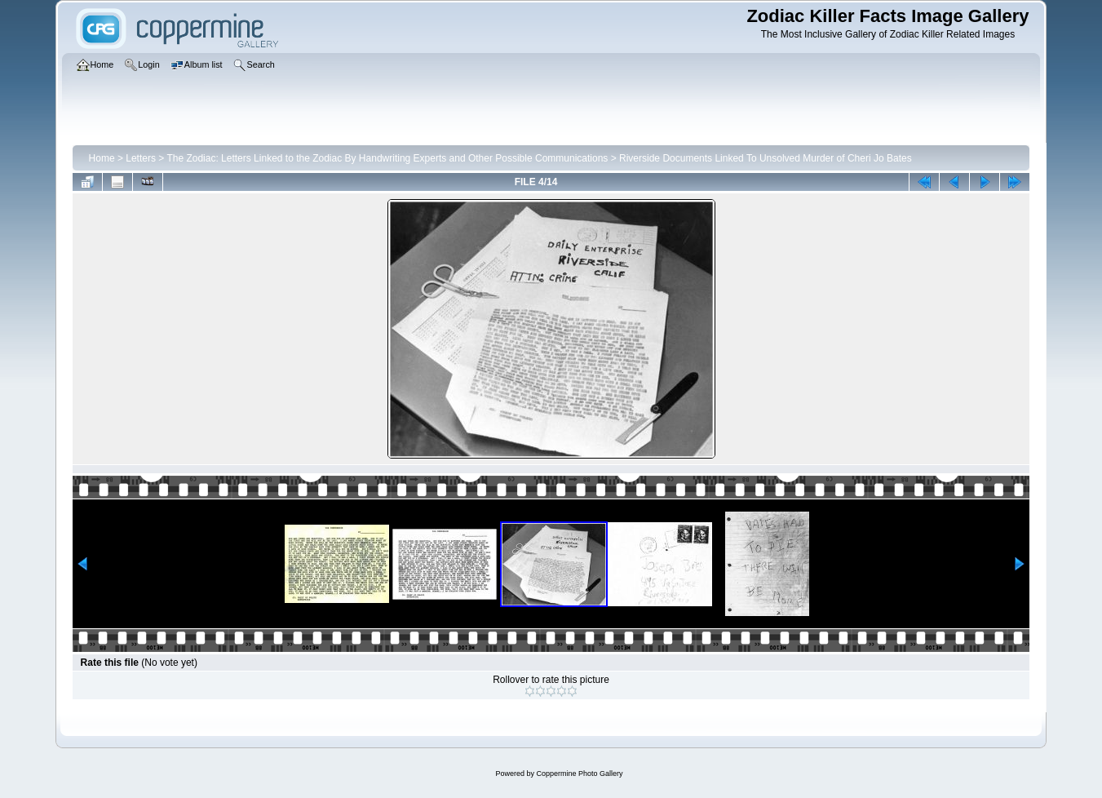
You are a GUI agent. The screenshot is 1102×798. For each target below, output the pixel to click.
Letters (141, 158)
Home (102, 158)
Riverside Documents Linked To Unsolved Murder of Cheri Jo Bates (765, 158)
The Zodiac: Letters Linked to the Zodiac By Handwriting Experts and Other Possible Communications (387, 158)
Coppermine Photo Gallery (579, 773)
